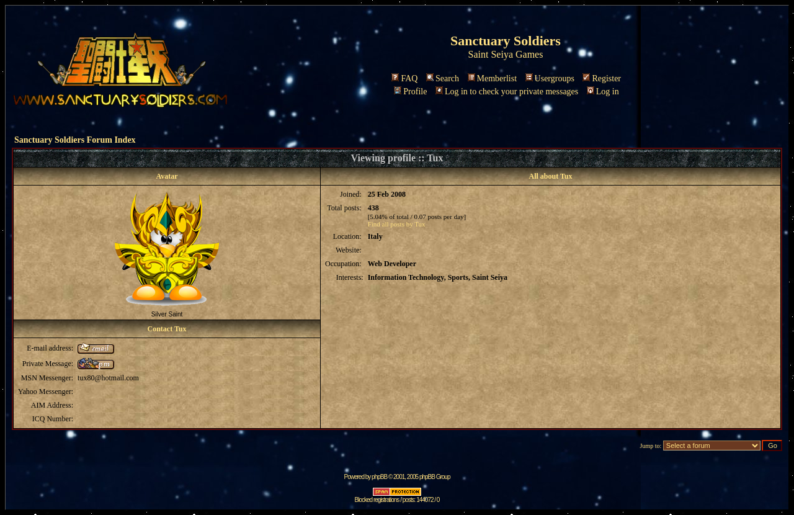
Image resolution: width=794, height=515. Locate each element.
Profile (410, 91)
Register (601, 78)
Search (442, 78)
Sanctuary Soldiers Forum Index (75, 140)
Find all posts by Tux (397, 224)
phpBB (379, 476)
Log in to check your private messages (506, 91)
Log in (603, 91)
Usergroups (549, 78)
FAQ (404, 78)
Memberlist (492, 78)
